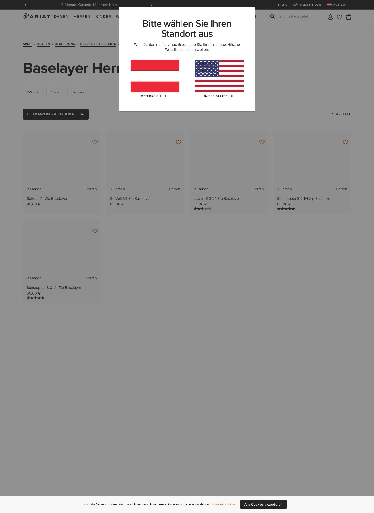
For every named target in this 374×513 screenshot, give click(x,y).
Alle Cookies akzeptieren (263, 504)
